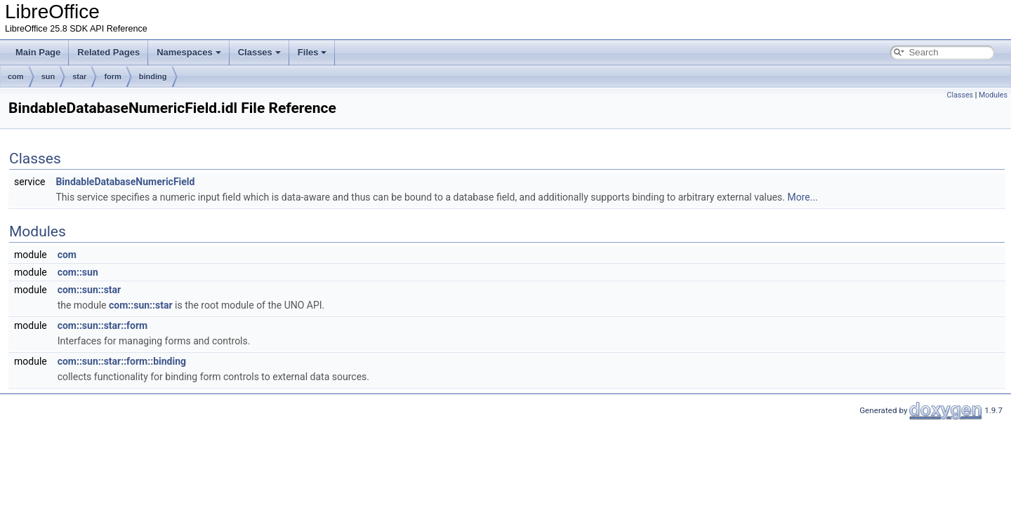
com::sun (78, 272)
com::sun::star (89, 289)
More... (802, 197)
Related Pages (108, 52)
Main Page (37, 52)
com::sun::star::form (103, 325)
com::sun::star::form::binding (122, 361)
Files (312, 52)
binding (153, 76)
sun (48, 76)
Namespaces (189, 52)
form (112, 76)
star (79, 76)
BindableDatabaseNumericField (124, 181)
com (16, 76)
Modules (993, 95)
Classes (259, 52)
